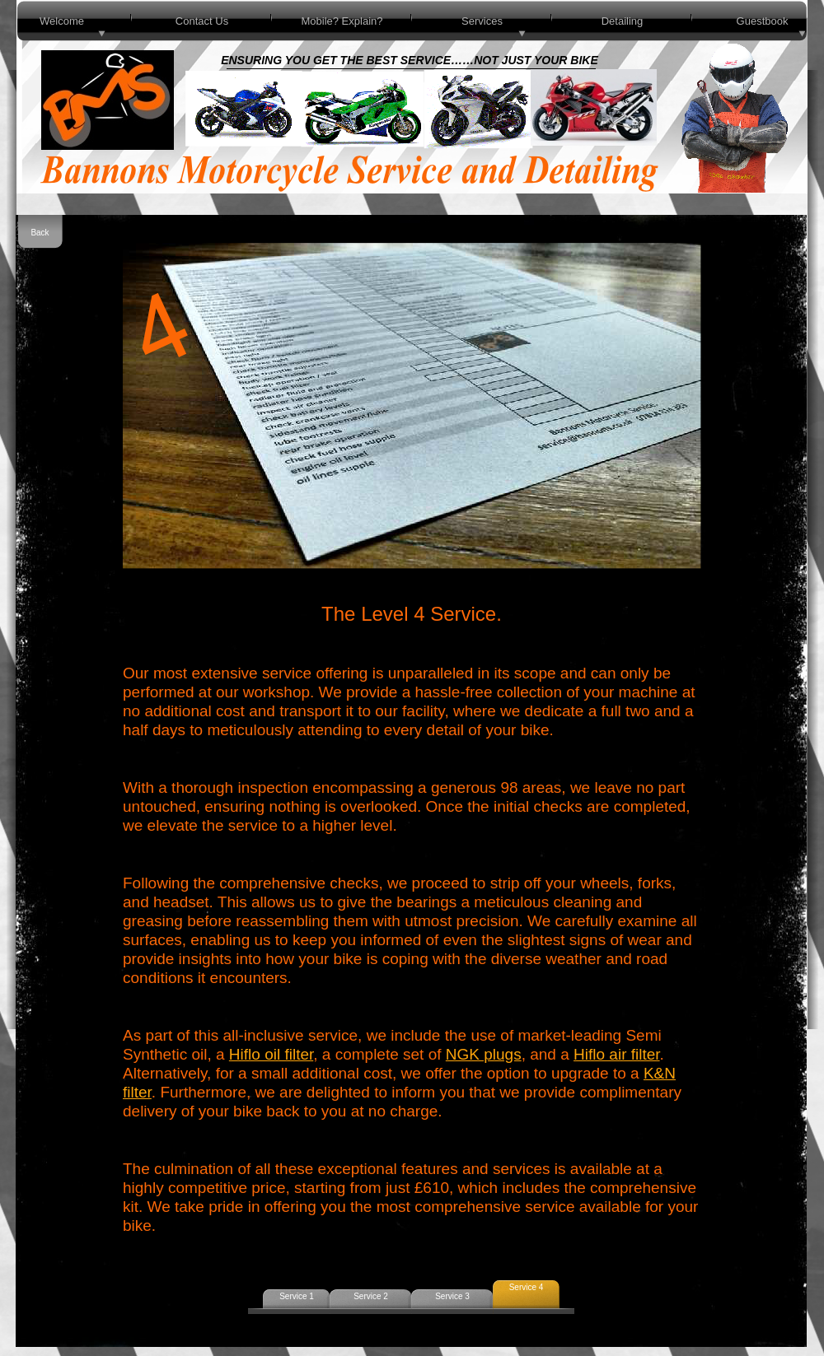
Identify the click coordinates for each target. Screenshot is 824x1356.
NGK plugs (484, 1054)
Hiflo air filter (617, 1054)
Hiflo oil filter (271, 1054)
